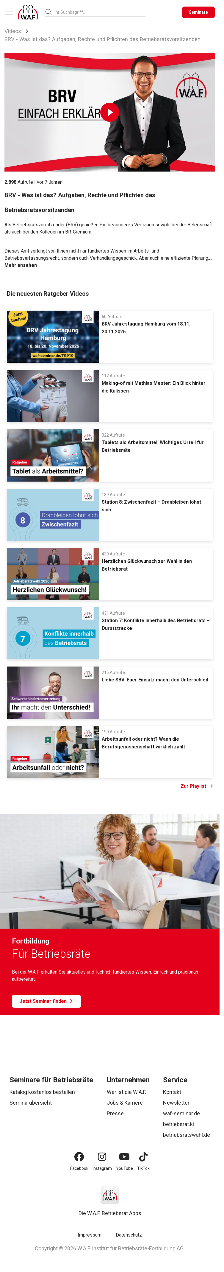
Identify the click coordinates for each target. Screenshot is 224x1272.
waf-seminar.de (181, 1113)
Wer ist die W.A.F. (126, 1092)
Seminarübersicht (31, 1103)
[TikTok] (143, 1157)
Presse (115, 1113)
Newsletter (176, 1103)
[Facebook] (79, 1157)
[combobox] (100, 12)
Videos (12, 31)
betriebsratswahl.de (186, 1135)
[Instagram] (102, 1157)
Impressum (89, 1235)
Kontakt (172, 1092)
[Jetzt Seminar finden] (46, 1001)
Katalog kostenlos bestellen (42, 1092)
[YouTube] (124, 1157)
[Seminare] (198, 12)
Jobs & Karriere (125, 1103)
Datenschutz (129, 1235)
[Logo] (28, 12)
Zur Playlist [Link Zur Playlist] (197, 786)
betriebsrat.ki (178, 1124)
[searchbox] (97, 12)
